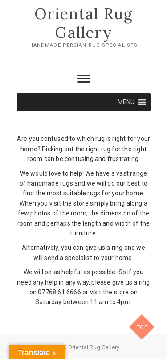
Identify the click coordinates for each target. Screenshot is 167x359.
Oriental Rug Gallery (83, 22)
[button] (126, 102)
